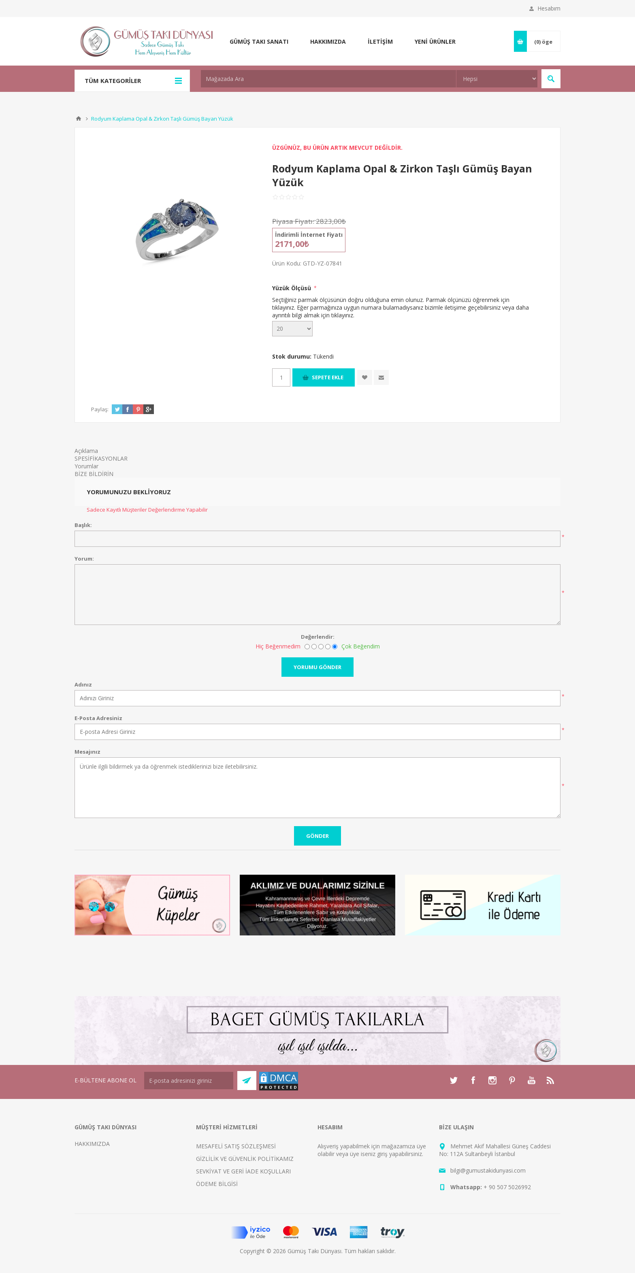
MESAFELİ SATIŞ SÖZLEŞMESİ (236, 1146)
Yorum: (84, 558)
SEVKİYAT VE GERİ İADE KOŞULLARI (243, 1171)
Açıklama (86, 451)
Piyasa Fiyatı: (293, 221)
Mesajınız (87, 751)
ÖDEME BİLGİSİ (217, 1184)
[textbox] (328, 78)
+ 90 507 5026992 (507, 1187)
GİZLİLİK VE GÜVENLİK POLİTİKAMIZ (245, 1158)
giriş (382, 1154)
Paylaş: (100, 409)
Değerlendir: (318, 636)
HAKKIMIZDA (92, 1144)
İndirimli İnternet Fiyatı (309, 234)
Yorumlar (86, 466)
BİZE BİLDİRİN (94, 474)
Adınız (83, 684)
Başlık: (83, 525)
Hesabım (548, 8)
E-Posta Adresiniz (98, 718)
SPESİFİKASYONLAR (101, 458)
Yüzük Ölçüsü (292, 288)
